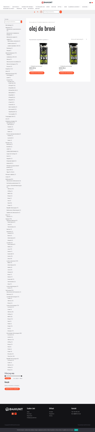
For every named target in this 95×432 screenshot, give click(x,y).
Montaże (53, 6)
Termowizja (7, 6)
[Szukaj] (61, 11)
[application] (10, 6)
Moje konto (30, 415)
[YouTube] (92, 2)
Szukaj (6, 19)
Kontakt (37, 8)
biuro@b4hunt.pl (76, 413)
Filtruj (8, 389)
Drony (48, 6)
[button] (37, 12)
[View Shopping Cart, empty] (41, 12)
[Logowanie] (34, 12)
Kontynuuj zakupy (12, 400)
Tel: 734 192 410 (75, 411)
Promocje (19, 8)
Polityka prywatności (32, 417)
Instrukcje (31, 8)
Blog (24, 8)
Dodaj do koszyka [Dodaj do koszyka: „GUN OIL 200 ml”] (66, 72)
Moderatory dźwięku (28, 6)
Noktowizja (16, 6)
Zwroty (51, 415)
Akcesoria (85, 6)
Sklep (28, 411)
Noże (65, 6)
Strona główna (32, 22)
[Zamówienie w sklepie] (79, 39)
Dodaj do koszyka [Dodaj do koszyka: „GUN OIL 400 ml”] (37, 72)
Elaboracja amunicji (74, 6)
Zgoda (76, 429)
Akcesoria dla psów (9, 8)
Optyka (60, 6)
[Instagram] (90, 2)
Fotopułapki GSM (40, 6)
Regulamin (52, 413)
